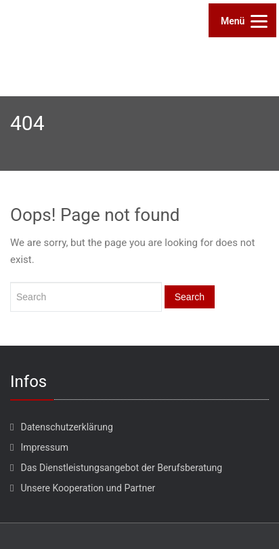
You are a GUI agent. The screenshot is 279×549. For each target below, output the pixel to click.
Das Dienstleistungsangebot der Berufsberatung (121, 467)
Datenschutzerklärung (66, 427)
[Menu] (242, 20)
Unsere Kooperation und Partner (87, 488)
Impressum (44, 447)
